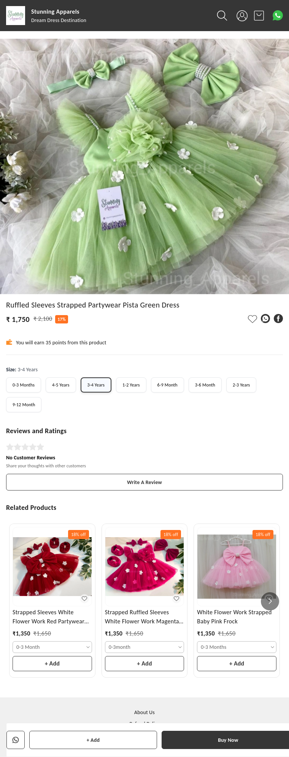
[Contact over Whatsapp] (278, 15)
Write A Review (144, 482)
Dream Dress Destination (58, 20)
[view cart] (259, 15)
